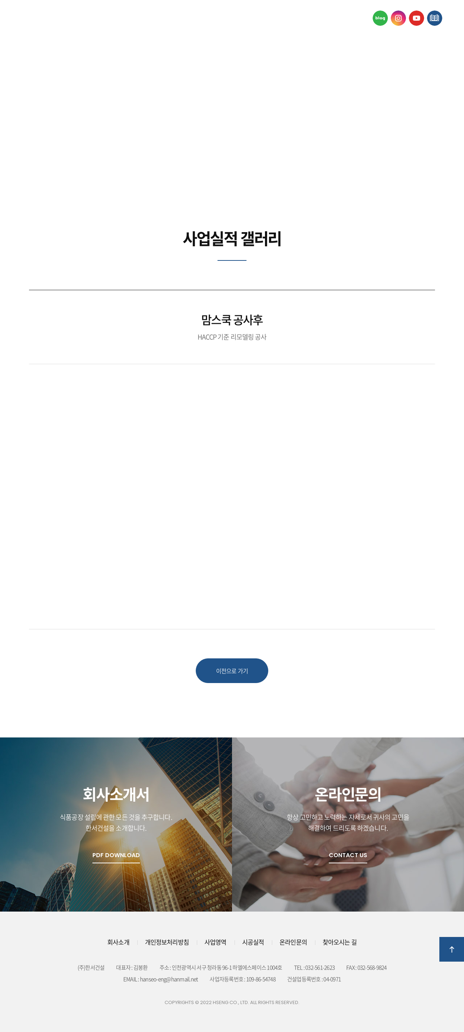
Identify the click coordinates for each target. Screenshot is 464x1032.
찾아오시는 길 (340, 941)
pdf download (116, 855)
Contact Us (348, 855)
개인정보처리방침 (167, 941)
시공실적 (270, 18)
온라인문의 (356, 18)
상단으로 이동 (451, 949)
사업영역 (187, 18)
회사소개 (105, 18)
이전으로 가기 (232, 670)
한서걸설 (54, 18)
